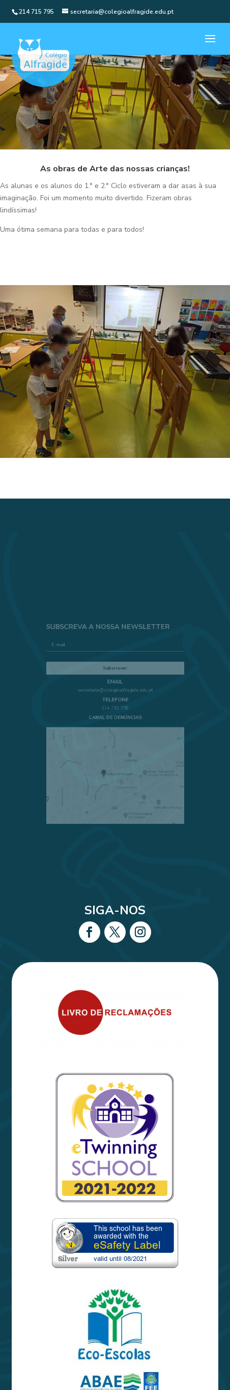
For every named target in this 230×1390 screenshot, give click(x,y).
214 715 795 (115, 710)
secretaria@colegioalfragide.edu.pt (115, 694)
